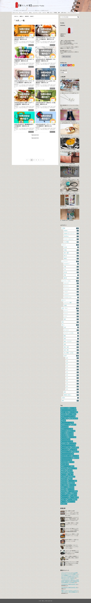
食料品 (71, 258)
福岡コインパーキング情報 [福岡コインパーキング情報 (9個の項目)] (68, 466)
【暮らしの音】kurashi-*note (47, 600)
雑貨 (71, 392)
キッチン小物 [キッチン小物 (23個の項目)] (73, 412)
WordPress (71, 236)
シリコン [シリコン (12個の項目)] (64, 437)
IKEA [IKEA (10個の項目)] (77, 457)
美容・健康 (71, 253)
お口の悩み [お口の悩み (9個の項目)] (65, 462)
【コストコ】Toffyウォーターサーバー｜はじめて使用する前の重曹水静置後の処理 (72, 530)
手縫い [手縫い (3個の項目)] (64, 499)
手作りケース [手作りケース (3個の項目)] (71, 501)
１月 (72, 366)
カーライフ (71, 330)
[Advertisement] (35, 147)
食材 (71, 319)
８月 (72, 386)
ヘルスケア (71, 294)
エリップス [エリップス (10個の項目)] (73, 449)
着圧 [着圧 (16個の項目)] (63, 420)
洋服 (71, 275)
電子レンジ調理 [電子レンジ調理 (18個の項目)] (72, 414)
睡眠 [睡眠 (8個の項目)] (63, 470)
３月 (72, 372)
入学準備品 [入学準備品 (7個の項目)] (65, 476)
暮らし (30, 12)
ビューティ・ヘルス (37, 12)
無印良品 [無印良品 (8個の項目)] (64, 472)
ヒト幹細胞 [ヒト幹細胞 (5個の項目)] (65, 485)
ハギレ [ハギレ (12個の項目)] (64, 435)
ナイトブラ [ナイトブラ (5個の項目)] (71, 489)
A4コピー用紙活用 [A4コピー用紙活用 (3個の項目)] (72, 499)
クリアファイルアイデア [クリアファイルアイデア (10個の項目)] (67, 453)
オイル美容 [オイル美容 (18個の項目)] (65, 418)
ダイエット (71, 286)
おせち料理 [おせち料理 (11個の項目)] (75, 447)
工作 (71, 269)
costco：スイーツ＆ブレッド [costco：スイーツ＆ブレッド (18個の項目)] (68, 416)
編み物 (71, 278)
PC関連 (55, 12)
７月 (72, 383)
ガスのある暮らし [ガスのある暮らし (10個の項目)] (66, 455)
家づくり (70, 300)
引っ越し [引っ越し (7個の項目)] (70, 474)
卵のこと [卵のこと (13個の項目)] (70, 433)
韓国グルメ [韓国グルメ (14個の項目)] (72, 430)
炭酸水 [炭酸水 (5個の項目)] (64, 489)
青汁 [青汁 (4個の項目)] (68, 493)
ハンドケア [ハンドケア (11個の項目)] (72, 443)
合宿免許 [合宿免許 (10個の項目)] (75, 451)
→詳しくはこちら (66, 56)
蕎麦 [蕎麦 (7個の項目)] (70, 478)
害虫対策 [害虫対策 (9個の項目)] (64, 468)
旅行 (70, 322)
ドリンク (71, 313)
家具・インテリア (71, 341)
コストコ (44, 12)
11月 (72, 361)
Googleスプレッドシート (71, 233)
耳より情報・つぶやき (71, 353)
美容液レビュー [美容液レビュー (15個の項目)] (66, 424)
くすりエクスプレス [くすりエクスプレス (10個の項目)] (67, 460)
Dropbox (71, 230)
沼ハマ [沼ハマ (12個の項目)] (71, 435)
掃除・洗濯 (71, 347)
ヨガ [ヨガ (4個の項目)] (63, 493)
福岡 (59, 12)
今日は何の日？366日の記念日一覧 (69, 584)
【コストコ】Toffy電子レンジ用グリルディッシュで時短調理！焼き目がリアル (72, 552)
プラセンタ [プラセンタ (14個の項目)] (65, 426)
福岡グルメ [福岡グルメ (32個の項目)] (65, 408)
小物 (71, 266)
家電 (71, 344)
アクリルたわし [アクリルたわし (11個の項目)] (66, 439)
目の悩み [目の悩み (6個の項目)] (64, 480)
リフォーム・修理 (71, 302)
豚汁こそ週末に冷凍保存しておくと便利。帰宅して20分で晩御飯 (72, 558)
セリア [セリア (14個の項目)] (64, 430)
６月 (72, 381)
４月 (72, 375)
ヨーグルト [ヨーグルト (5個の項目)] (73, 485)
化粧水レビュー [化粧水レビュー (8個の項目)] (72, 468)
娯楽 (71, 338)
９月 (72, 389)
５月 (72, 378)
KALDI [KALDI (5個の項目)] (72, 487)
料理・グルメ (50, 12)
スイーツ (71, 310)
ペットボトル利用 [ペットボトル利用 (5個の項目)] (73, 491)
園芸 (71, 336)
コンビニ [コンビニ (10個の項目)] (75, 455)
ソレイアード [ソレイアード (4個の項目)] (65, 495)
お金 (71, 327)
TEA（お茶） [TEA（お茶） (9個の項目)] (65, 464)
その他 (71, 247)
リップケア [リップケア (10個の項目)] (65, 449)
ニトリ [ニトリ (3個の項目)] (64, 501)
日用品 (71, 250)
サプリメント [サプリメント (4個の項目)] (65, 497)
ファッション (71, 289)
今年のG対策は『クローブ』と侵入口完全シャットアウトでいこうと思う (72, 547)
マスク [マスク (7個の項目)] (64, 474)
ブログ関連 (71, 242)
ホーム (20, 12)
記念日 (71, 355)
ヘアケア (71, 292)
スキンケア (71, 283)
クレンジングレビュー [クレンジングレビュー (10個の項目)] (67, 457)
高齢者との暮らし (71, 395)
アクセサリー (71, 264)
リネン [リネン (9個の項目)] (72, 462)
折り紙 (71, 272)
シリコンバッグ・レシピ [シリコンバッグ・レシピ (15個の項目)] (67, 422)
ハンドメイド (25, 12)
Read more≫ (31, 45)
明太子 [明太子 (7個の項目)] (71, 472)
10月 (72, 358)
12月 (72, 364)
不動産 (71, 305)
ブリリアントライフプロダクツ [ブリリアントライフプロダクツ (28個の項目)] (69, 410)
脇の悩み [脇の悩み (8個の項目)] (69, 470)
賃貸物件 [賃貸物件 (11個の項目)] (64, 443)
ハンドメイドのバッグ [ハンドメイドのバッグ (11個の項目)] (67, 441)
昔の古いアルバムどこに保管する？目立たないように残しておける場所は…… (72, 563)
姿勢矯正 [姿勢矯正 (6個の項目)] (71, 482)
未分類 (70, 398)
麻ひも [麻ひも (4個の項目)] (75, 493)
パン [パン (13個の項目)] (63, 433)
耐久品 (71, 256)
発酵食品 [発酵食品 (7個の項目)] (72, 476)
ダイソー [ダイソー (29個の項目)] (73, 408)
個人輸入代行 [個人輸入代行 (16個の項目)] (73, 418)
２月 (72, 369)
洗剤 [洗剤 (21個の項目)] (63, 414)
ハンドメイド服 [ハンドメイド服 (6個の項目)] (72, 480)
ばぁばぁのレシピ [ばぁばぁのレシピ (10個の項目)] (66, 451)
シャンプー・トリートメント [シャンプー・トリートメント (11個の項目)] (68, 445)
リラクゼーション (71, 297)
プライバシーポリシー (72, 12)
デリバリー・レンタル (71, 333)
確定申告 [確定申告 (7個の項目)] (64, 478)
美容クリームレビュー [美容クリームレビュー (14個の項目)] (67, 428)
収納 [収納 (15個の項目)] (74, 424)
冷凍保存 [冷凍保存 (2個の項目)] (64, 503)
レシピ (71, 316)
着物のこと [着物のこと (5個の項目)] (65, 487)
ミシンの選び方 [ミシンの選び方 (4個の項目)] (74, 497)
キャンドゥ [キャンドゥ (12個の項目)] (72, 437)
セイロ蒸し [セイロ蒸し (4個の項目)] (73, 495)
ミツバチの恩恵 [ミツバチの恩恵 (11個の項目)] (66, 447)
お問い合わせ (63, 12)
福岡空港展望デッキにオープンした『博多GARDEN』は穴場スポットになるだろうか (72, 519)
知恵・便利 (71, 350)
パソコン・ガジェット (71, 239)
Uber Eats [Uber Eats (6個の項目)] (64, 482)
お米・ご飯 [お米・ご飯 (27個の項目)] (65, 412)
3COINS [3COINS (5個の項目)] (64, 491)
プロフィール (15, 12)
